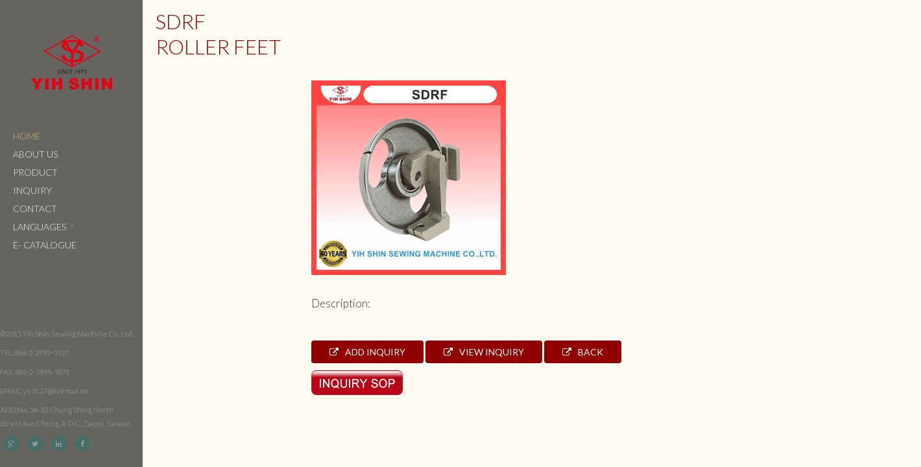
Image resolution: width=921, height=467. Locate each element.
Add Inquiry (367, 351)
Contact (35, 208)
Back (582, 351)
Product (35, 172)
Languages (44, 226)
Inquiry (32, 190)
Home (26, 135)
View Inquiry (484, 351)
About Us (35, 154)
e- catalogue (45, 244)
